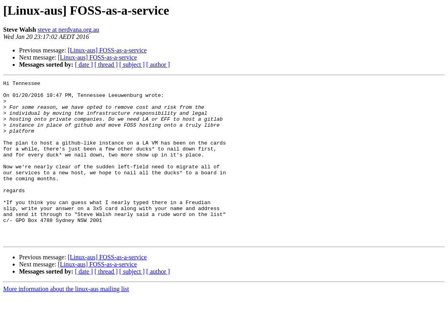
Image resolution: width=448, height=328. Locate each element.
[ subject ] (132, 64)
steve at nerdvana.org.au (68, 29)
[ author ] (158, 64)
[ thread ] (106, 64)
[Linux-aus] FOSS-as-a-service (107, 50)
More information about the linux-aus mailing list (66, 321)
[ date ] (84, 64)
